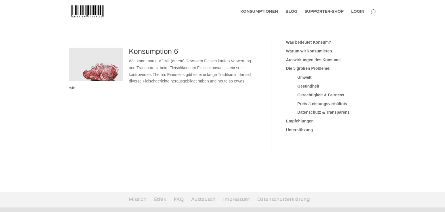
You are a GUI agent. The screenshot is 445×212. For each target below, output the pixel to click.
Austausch (203, 199)
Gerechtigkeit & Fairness (320, 95)
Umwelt (304, 77)
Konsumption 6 (153, 51)
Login (357, 11)
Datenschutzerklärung (283, 199)
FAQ (179, 199)
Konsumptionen (259, 11)
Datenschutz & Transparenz (323, 112)
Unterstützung (299, 130)
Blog (291, 11)
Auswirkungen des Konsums (313, 60)
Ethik (160, 199)
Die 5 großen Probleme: (308, 68)
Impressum (236, 199)
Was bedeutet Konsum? (308, 42)
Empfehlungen (300, 121)
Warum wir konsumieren (309, 51)
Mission (137, 199)
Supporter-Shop (324, 11)
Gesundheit (308, 86)
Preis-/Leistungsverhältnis (322, 103)
